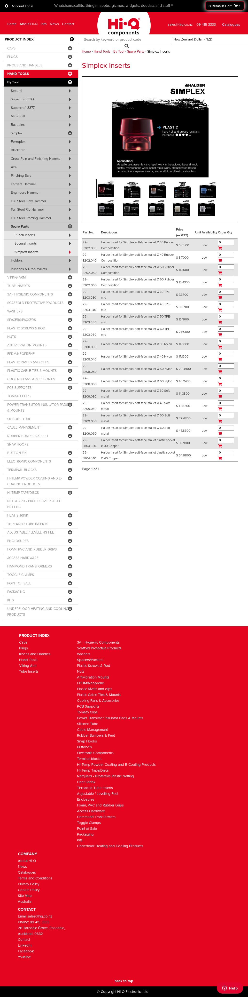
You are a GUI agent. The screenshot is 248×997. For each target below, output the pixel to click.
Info (44, 24)
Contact (68, 24)
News (54, 24)
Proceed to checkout (225, 5)
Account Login (22, 6)
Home (11, 24)
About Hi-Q (29, 24)
